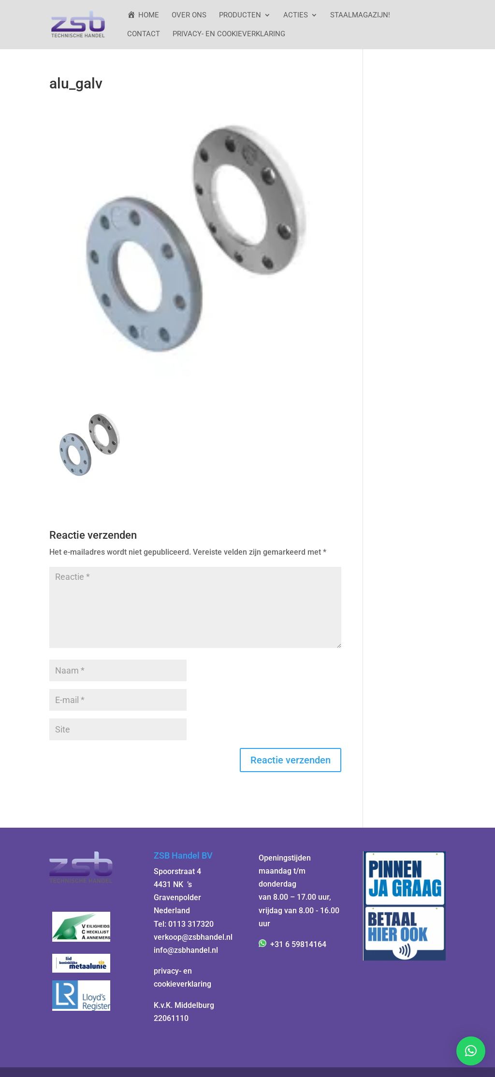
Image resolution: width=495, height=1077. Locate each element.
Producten (240, 15)
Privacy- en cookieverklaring (229, 34)
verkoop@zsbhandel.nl (193, 937)
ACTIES (295, 15)
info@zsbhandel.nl (186, 950)
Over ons (189, 15)
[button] (470, 1050)
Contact (143, 34)
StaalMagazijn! (360, 15)
